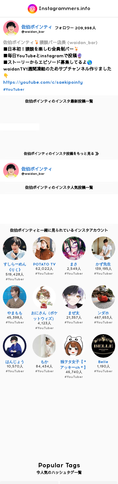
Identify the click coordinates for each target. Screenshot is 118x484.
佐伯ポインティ (36, 27)
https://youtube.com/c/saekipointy (43, 82)
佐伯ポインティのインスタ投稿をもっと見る (60, 153)
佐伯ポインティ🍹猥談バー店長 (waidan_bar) (50, 42)
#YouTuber (13, 89)
